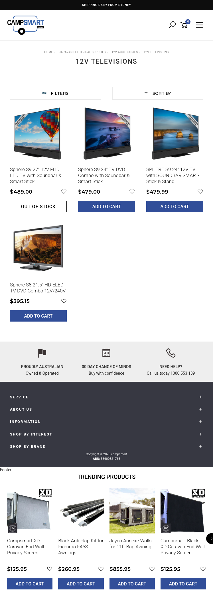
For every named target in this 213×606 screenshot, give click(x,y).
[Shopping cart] (185, 25)
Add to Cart (106, 206)
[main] (106, 217)
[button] (64, 192)
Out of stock (38, 206)
